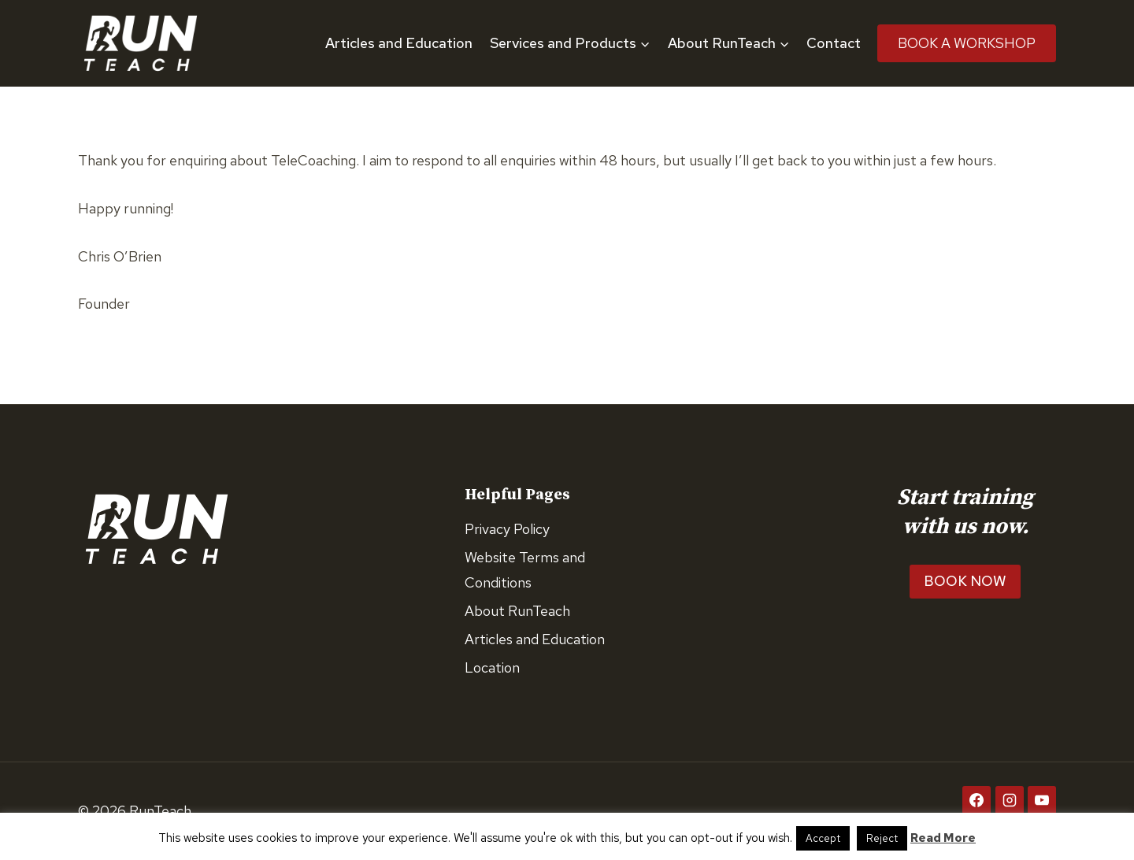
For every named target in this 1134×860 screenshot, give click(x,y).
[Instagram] (1009, 800)
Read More (943, 838)
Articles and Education (398, 43)
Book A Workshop (967, 43)
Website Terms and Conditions (525, 569)
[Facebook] (976, 800)
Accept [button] (823, 838)
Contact (833, 43)
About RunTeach (517, 611)
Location (492, 667)
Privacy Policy (507, 529)
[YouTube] (1042, 800)
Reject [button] (882, 838)
